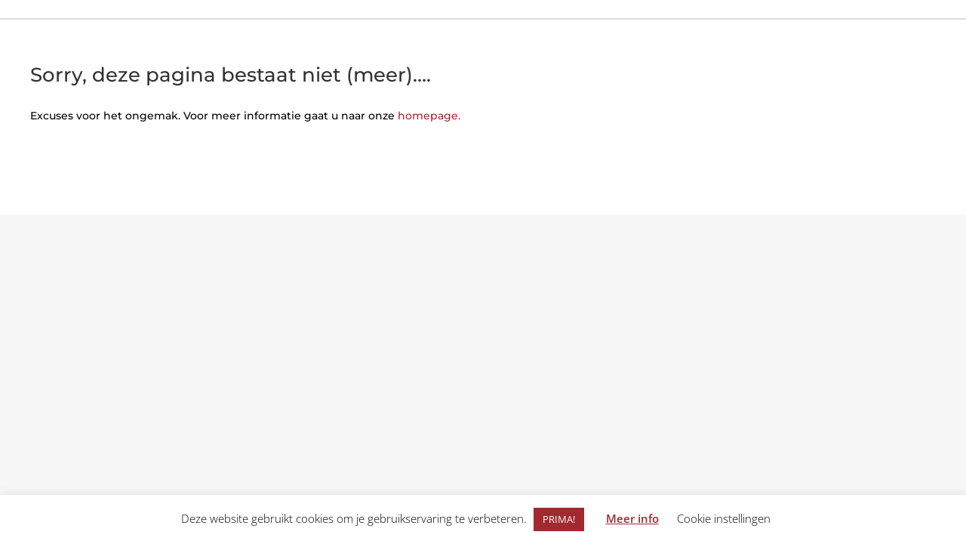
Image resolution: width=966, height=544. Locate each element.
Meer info (632, 518)
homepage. (429, 115)
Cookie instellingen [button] (724, 518)
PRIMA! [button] (559, 519)
